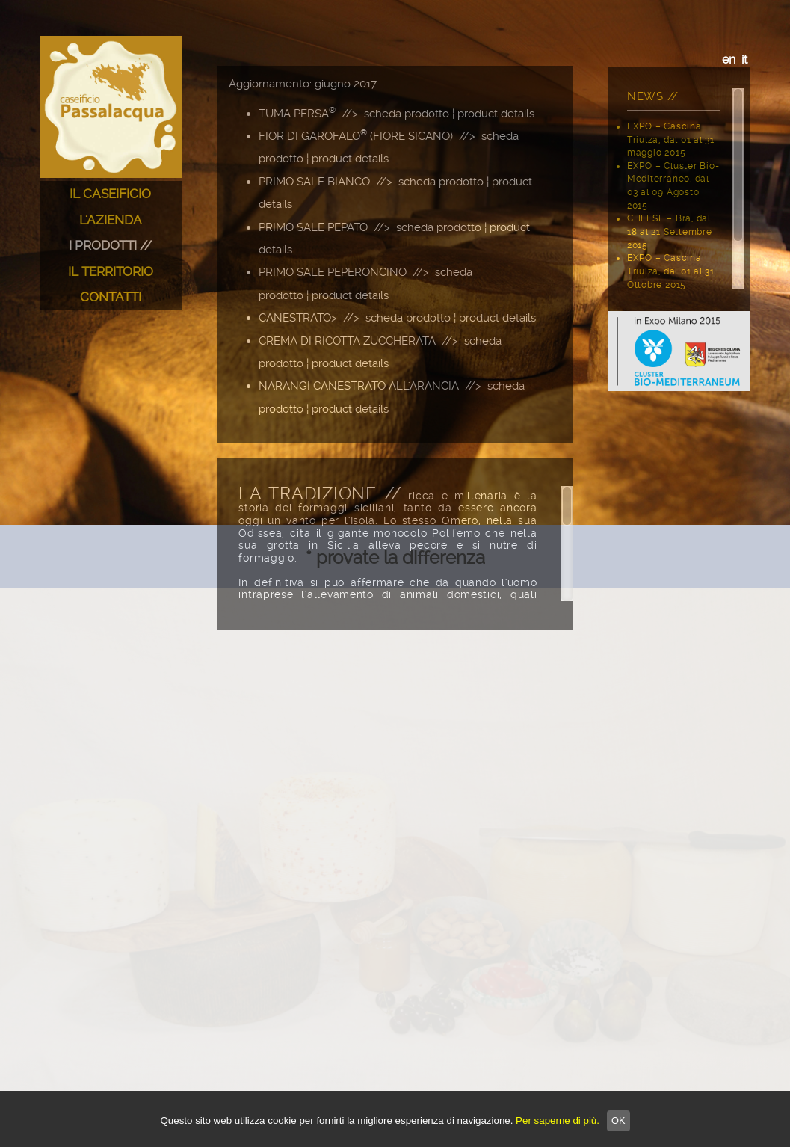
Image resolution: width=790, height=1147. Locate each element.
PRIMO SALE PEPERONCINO (333, 272)
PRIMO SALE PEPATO (313, 227)
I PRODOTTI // (110, 245)
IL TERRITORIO (110, 271)
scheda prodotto (406, 113)
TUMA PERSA (297, 113)
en (728, 59)
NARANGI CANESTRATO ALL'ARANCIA (359, 386)
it (744, 59)
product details (495, 113)
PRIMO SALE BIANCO (314, 181)
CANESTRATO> (298, 318)
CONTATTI (110, 296)
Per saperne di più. (557, 1120)
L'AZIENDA (110, 219)
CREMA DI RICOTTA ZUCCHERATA (347, 341)
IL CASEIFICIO (110, 193)
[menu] (111, 245)
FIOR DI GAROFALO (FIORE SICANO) (356, 136)
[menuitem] (111, 194)
